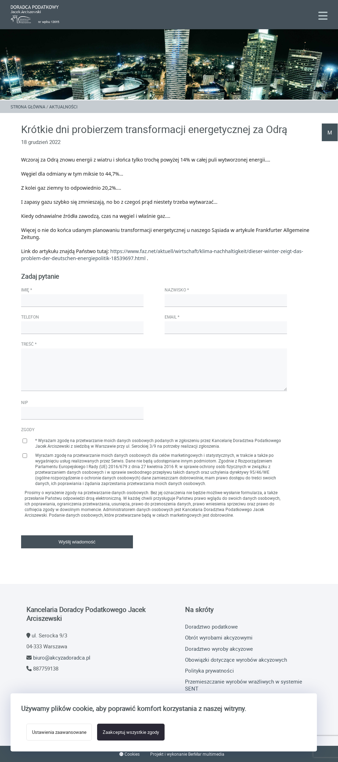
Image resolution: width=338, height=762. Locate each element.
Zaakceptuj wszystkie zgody (131, 732)
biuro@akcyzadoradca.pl (61, 657)
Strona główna (28, 106)
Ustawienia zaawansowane (59, 732)
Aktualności (63, 106)
